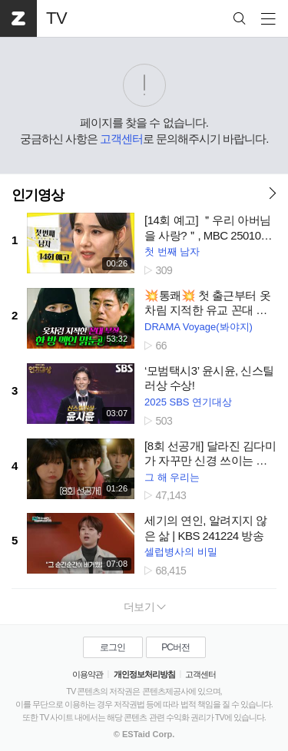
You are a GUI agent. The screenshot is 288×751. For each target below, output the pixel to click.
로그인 (112, 647)
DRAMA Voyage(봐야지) (198, 326)
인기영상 (38, 195)
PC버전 (175, 647)
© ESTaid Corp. (144, 734)
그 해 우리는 (172, 477)
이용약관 (87, 674)
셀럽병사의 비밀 (180, 551)
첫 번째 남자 (172, 251)
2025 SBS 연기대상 (188, 402)
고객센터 (121, 138)
